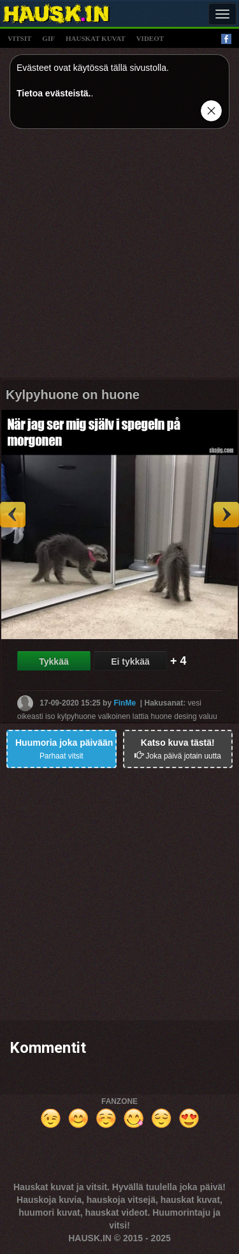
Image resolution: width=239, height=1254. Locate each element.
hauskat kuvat (96, 38)
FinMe (124, 702)
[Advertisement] (119, 258)
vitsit (19, 38)
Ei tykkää (130, 661)
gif (48, 38)
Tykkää (53, 661)
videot (150, 38)
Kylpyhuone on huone (73, 395)
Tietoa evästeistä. (54, 93)
